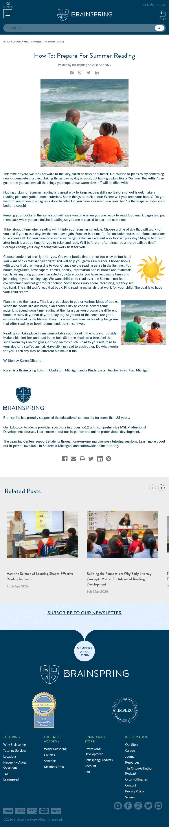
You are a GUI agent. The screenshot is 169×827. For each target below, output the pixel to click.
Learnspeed (11, 779)
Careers (130, 750)
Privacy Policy (134, 791)
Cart (87, 772)
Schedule (50, 761)
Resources (132, 762)
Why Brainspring (14, 744)
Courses (49, 755)
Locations (10, 756)
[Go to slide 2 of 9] (161, 487)
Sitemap (130, 797)
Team (6, 773)
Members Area (54, 767)
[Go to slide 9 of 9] (152, 487)
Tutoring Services (14, 750)
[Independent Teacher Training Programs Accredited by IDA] (44, 709)
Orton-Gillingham (137, 779)
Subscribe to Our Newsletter (85, 613)
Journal (130, 756)
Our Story (131, 744)
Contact (130, 785)
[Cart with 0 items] (163, 16)
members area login (84, 651)
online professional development (115, 432)
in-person (77, 432)
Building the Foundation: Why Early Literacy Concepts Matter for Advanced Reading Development (119, 579)
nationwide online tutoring (98, 446)
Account (90, 766)
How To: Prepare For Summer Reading (84, 55)
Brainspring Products (98, 760)
